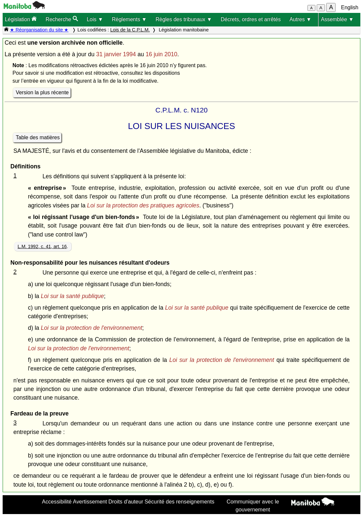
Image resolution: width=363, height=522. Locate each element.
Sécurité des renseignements (179, 501)
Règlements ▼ (129, 19)
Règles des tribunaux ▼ (183, 19)
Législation (21, 19)
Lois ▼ (95, 19)
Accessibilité (57, 501)
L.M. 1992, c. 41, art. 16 (42, 246)
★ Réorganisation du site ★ (39, 29)
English (349, 7)
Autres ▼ (300, 19)
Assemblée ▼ (337, 19)
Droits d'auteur (125, 501)
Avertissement (90, 501)
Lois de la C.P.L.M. (130, 29)
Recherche (62, 19)
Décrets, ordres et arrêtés (251, 19)
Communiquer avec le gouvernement (252, 505)
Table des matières (38, 137)
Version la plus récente (42, 92)
